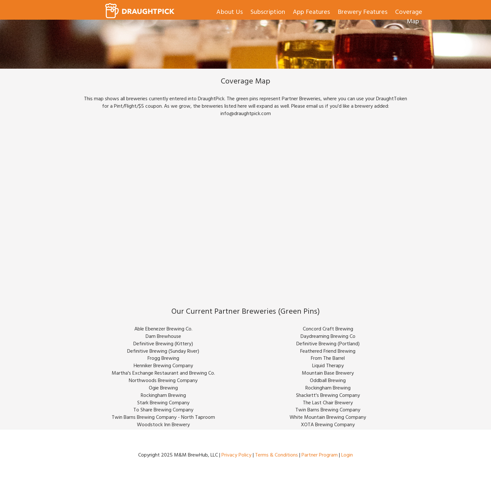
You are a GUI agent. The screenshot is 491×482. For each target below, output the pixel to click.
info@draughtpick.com (245, 114)
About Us (229, 13)
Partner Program (320, 455)
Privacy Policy (236, 455)
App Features (311, 13)
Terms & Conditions (276, 455)
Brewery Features (362, 13)
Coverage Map (408, 17)
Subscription (268, 13)
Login (347, 455)
